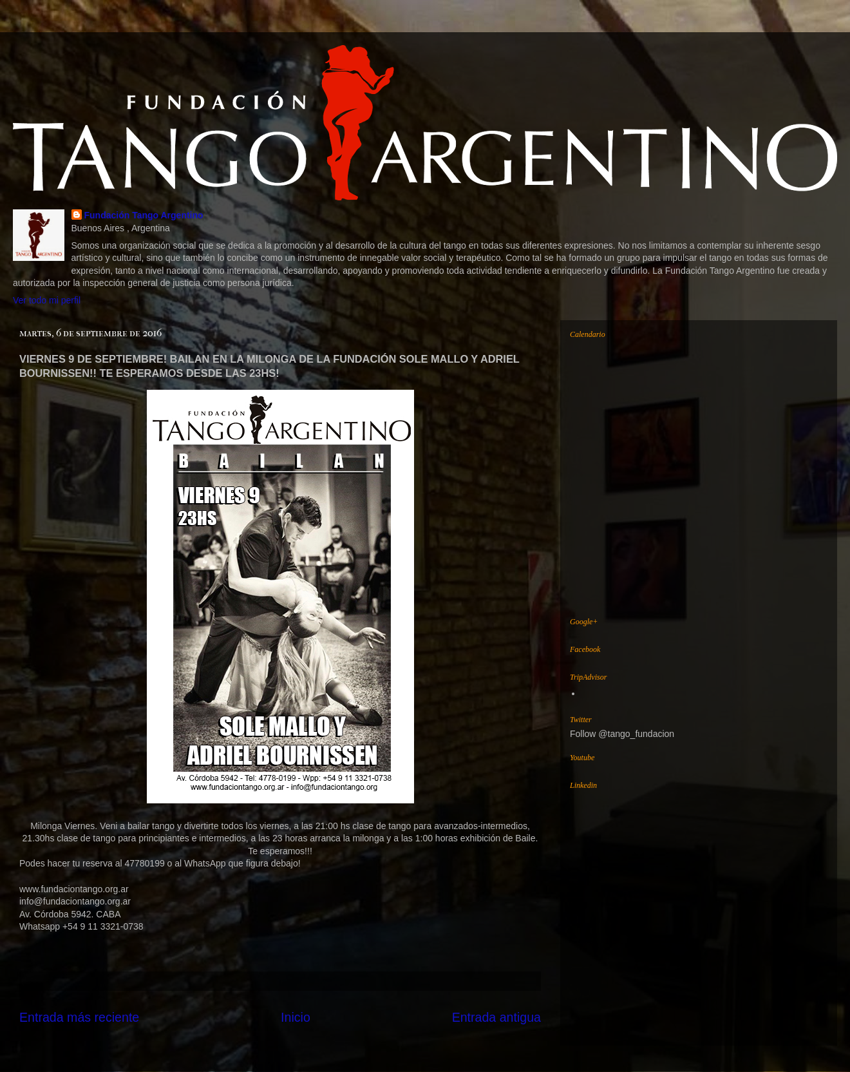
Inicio (295, 1017)
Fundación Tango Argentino (143, 215)
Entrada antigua (496, 1017)
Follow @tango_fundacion (622, 734)
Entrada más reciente (79, 1017)
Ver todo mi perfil (46, 300)
